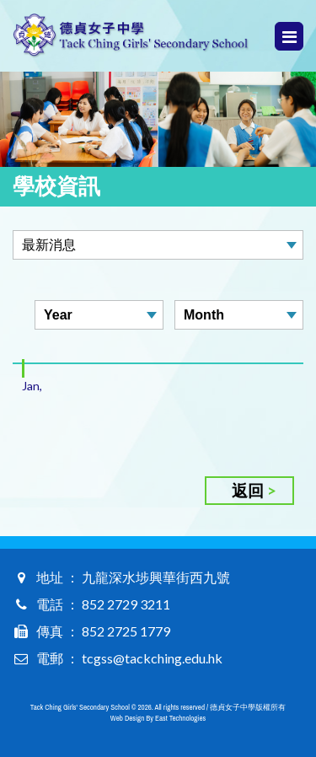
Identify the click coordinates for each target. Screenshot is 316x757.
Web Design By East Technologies (158, 718)
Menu (289, 37)
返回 (248, 490)
